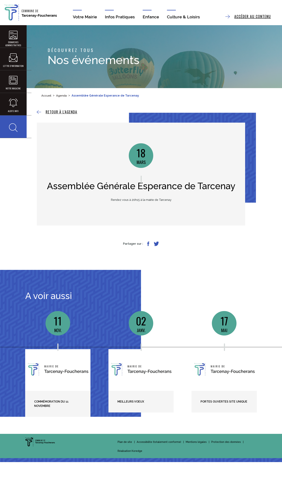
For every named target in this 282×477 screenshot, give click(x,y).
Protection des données (226, 456)
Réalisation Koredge (130, 465)
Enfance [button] (151, 17)
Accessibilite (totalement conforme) (159, 456)
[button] (12, 139)
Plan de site (125, 456)
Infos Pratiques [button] (119, 17)
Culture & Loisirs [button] (185, 17)
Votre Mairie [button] (83, 17)
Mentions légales (196, 456)
